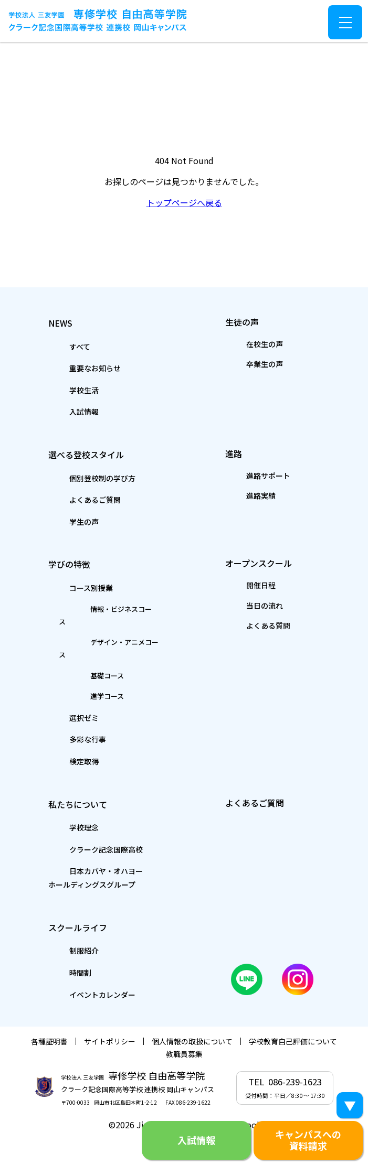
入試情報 (61, 411)
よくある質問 (249, 628)
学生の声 (61, 521)
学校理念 (61, 804)
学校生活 (61, 389)
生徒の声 (247, 320)
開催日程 (240, 587)
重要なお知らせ (76, 367)
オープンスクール (273, 563)
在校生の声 (244, 344)
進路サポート (249, 476)
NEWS (61, 320)
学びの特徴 (75, 564)
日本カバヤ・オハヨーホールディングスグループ (99, 854)
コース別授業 (71, 588)
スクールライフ (88, 903)
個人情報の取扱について (192, 1020)
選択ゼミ (61, 693)
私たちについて (88, 779)
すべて (56, 345)
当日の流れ (244, 607)
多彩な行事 (66, 715)
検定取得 (61, 738)
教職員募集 (184, 1033)
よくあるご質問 (76, 499)
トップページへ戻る (184, 202)
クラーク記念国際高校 (90, 826)
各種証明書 (49, 1020)
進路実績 (240, 497)
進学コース (73, 672)
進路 (234, 452)
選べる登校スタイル (102, 453)
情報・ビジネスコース (94, 609)
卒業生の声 (244, 365)
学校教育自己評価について (293, 1020)
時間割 (57, 950)
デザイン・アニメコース (99, 630)
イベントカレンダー (85, 972)
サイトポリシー (109, 1020)
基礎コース (73, 651)
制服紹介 (61, 928)
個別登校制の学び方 (85, 478)
